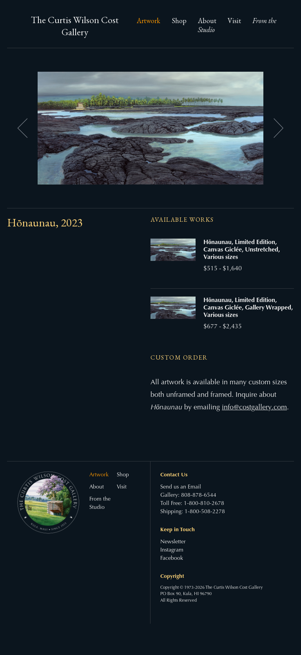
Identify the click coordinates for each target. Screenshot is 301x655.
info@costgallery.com (254, 407)
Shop (179, 20)
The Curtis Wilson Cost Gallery (75, 26)
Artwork (148, 20)
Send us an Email (180, 487)
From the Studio (100, 503)
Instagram (171, 550)
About (207, 20)
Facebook (171, 558)
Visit (234, 20)
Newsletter (173, 542)
